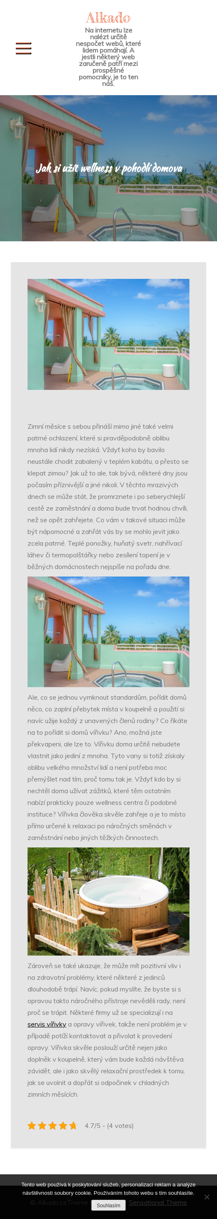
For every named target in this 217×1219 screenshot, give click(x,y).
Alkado (108, 17)
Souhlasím (109, 1206)
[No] (206, 1197)
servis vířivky (47, 1024)
